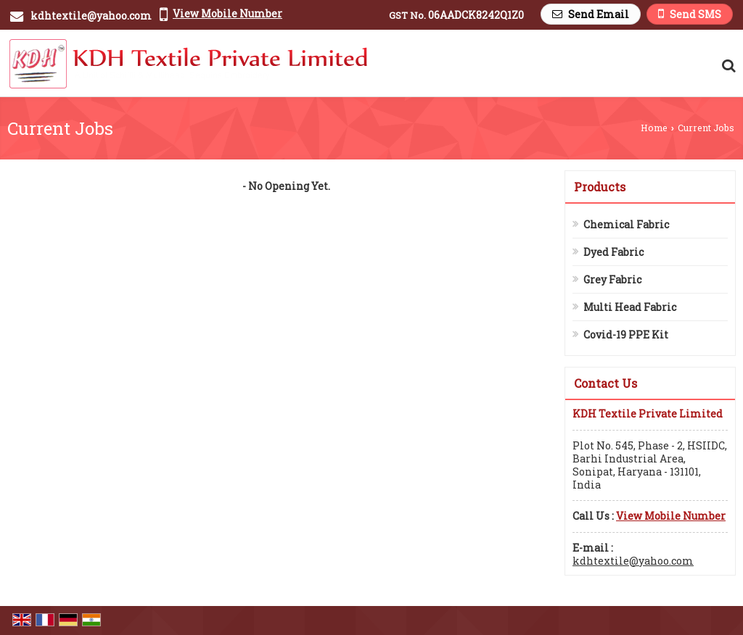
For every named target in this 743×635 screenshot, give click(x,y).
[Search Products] (727, 65)
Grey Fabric (612, 279)
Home (654, 127)
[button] (227, 13)
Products (599, 186)
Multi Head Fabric (629, 307)
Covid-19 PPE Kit (625, 334)
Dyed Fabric (613, 252)
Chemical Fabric (626, 224)
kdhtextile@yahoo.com (91, 15)
